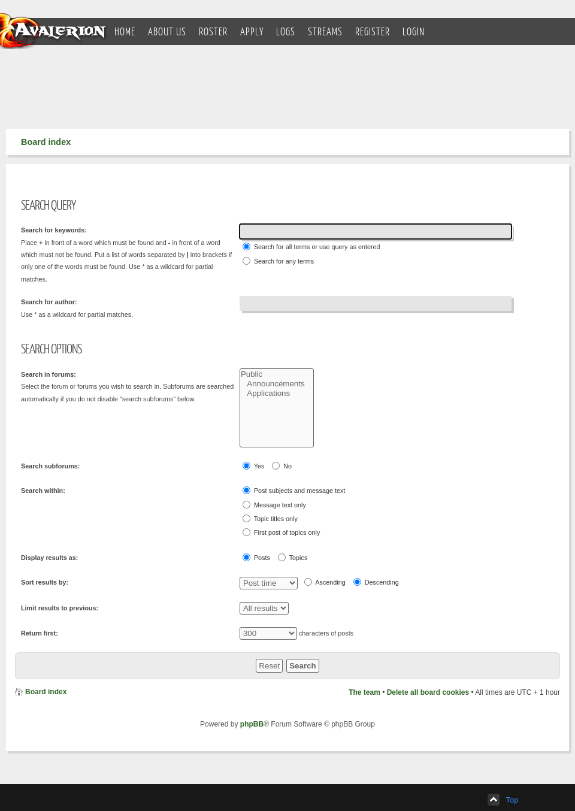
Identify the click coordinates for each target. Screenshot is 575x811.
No (282, 466)
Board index (46, 142)
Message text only (274, 505)
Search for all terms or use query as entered (311, 246)
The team (364, 692)
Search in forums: (48, 374)
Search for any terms (278, 261)
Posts (256, 557)
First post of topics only (281, 532)
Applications (277, 393)
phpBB (252, 724)
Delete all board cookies (428, 692)
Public (277, 374)
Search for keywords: (54, 230)
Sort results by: (44, 582)
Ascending (325, 582)
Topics (292, 557)
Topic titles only (270, 518)
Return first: (39, 633)
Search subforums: (50, 466)
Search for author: (49, 301)
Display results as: (49, 557)
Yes (253, 466)
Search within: (43, 490)
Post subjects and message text (294, 490)
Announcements (277, 384)
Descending (376, 582)
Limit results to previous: (59, 608)
